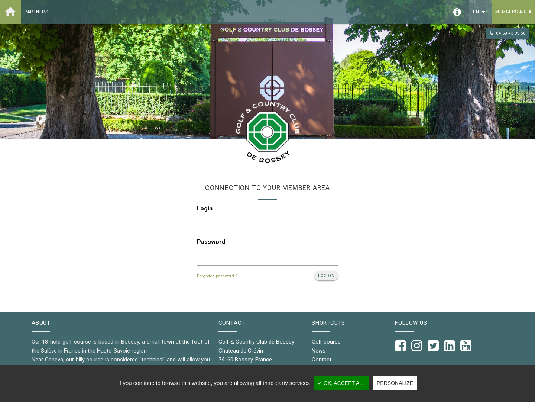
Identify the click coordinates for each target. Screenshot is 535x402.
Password (211, 241)
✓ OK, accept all (341, 383)
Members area (513, 12)
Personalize (395, 383)
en (480, 12)
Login (205, 208)
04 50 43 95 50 (507, 33)
